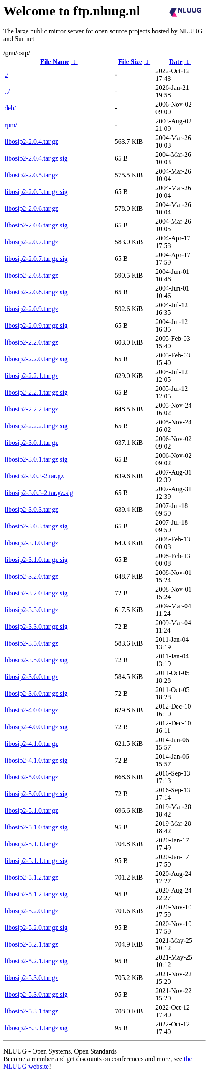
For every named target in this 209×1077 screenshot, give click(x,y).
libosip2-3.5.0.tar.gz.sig (36, 660)
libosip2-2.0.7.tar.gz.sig (36, 258)
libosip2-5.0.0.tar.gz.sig (36, 793)
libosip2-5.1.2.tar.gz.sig (36, 894)
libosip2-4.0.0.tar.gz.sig (36, 726)
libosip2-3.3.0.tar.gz (31, 609)
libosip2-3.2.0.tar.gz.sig (36, 593)
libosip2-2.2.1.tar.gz (31, 375)
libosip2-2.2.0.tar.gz (31, 342)
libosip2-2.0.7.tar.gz (31, 241)
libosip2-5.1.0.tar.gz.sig (36, 827)
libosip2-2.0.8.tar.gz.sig (36, 292)
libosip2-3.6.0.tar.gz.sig (36, 693)
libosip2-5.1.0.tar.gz (31, 810)
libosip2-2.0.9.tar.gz (31, 308)
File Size (130, 61)
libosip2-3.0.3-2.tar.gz (34, 476)
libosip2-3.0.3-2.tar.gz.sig (39, 492)
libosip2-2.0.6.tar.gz (31, 208)
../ (7, 91)
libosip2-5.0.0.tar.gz (31, 777)
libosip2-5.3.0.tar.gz (31, 977)
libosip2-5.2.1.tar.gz (31, 944)
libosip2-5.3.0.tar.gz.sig (36, 994)
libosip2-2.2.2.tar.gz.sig (36, 425)
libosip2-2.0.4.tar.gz (31, 141)
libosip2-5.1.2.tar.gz (31, 877)
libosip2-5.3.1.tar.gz (31, 1011)
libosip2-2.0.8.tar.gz (31, 275)
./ (6, 74)
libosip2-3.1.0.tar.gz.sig (36, 559)
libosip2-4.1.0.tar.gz (31, 743)
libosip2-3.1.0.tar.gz (31, 542)
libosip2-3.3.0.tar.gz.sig (36, 626)
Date (176, 61)
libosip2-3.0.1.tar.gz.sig (36, 459)
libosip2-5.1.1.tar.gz (31, 843)
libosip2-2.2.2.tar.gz (31, 409)
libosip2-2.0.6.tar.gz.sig (36, 225)
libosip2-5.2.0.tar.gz (31, 910)
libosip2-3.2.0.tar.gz (31, 576)
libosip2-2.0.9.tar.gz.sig (36, 325)
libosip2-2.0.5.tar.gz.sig (36, 191)
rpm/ (11, 124)
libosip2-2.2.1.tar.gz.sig (36, 392)
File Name (54, 61)
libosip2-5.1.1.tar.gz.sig (36, 860)
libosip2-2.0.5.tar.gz (31, 175)
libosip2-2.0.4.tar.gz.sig (36, 158)
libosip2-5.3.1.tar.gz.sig (36, 1027)
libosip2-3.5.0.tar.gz (31, 643)
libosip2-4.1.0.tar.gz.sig (36, 760)
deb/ (10, 108)
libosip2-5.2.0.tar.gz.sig (36, 927)
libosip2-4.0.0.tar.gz (31, 710)
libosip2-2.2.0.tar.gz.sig (36, 358)
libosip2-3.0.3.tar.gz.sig (36, 526)
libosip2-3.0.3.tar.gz (31, 509)
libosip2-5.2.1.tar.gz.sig (36, 961)
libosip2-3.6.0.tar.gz (31, 676)
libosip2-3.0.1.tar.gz (31, 442)
